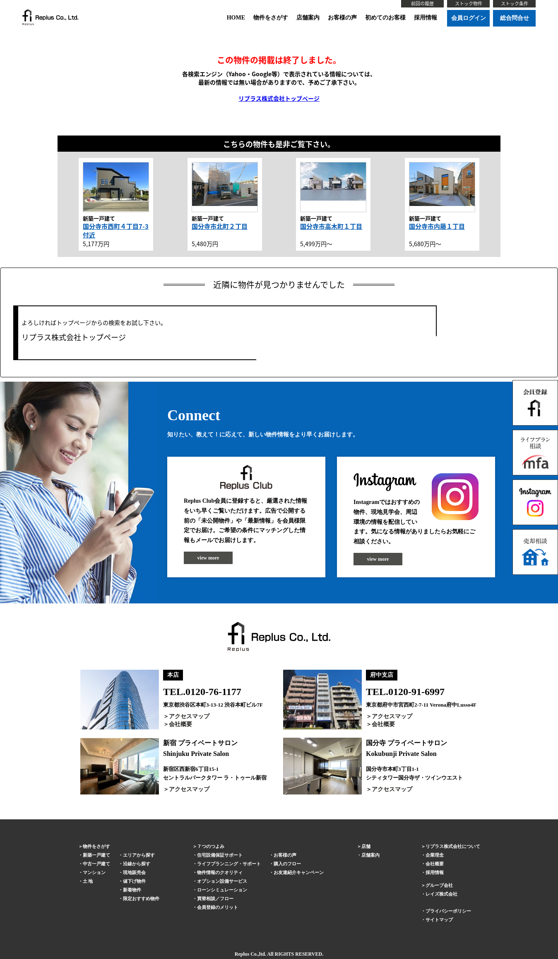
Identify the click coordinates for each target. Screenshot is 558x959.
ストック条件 (514, 3)
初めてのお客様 (385, 18)
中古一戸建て (96, 863)
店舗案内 (308, 18)
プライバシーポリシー (448, 910)
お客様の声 (342, 18)
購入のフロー (287, 863)
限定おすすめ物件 (141, 898)
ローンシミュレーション (222, 889)
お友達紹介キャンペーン (299, 872)
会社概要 (180, 724)
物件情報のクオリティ (220, 872)
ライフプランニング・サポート (229, 863)
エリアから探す (139, 854)
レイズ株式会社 (441, 893)
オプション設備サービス (222, 881)
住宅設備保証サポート (220, 854)
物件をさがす (270, 18)
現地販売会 (134, 872)
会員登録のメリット (217, 907)
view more (208, 558)
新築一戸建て (96, 854)
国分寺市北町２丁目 (220, 226)
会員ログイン (468, 18)
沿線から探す (136, 863)
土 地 (88, 881)
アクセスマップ (189, 716)
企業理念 (435, 854)
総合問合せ (514, 18)
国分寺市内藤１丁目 (437, 226)
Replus (242, 954)
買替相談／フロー (215, 898)
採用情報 (425, 18)
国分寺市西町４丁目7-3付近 (116, 231)
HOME (236, 18)
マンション (94, 872)
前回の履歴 (422, 3)
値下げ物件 (134, 881)
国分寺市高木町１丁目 (331, 226)
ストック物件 (468, 3)
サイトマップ (439, 919)
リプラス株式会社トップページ (279, 98)
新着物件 (132, 889)
